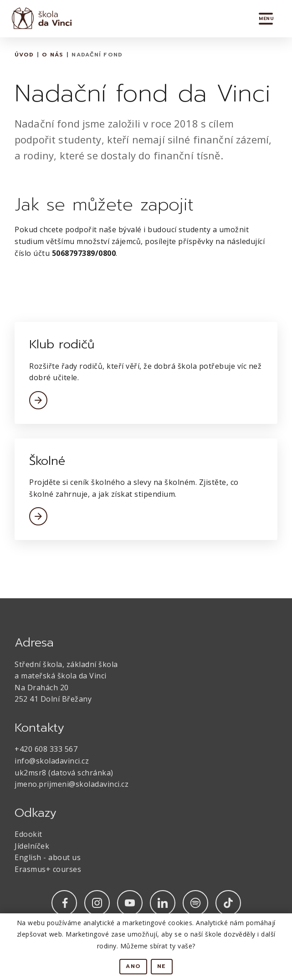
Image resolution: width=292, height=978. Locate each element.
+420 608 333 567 (46, 749)
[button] (266, 18)
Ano (133, 966)
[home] (39, 18)
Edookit (28, 834)
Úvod (24, 54)
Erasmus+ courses (48, 869)
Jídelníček (32, 846)
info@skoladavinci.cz (52, 761)
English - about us (48, 857)
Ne (161, 966)
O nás (52, 54)
